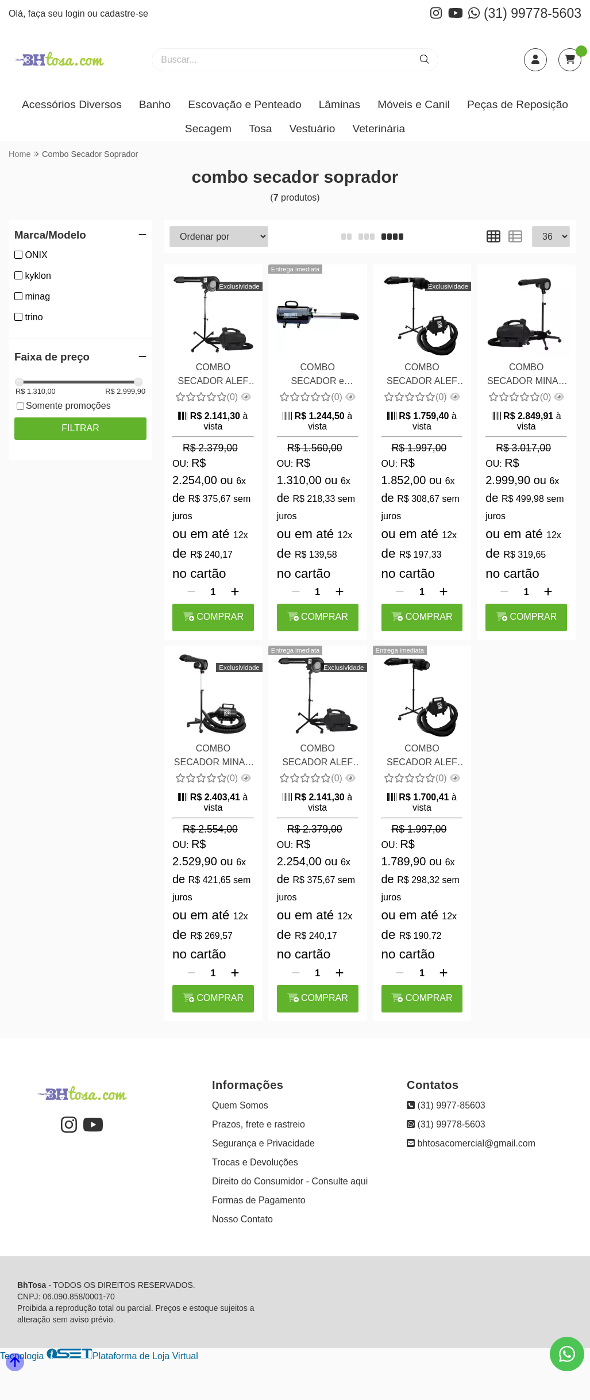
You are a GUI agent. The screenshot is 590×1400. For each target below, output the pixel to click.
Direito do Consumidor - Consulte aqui (290, 1181)
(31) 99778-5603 (524, 13)
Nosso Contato (242, 1219)
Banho (155, 104)
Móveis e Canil (413, 104)
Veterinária (378, 128)
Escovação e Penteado (244, 104)
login (76, 13)
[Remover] (191, 592)
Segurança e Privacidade (263, 1143)
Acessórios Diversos (72, 104)
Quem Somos (240, 1105)
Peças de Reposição (517, 104)
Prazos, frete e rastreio (258, 1124)
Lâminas (340, 104)
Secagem (208, 128)
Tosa (260, 128)
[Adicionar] (234, 592)
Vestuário (312, 128)
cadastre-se (124, 13)
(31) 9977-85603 (446, 1105)
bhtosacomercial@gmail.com (471, 1143)
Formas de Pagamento (259, 1200)
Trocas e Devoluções (255, 1162)
